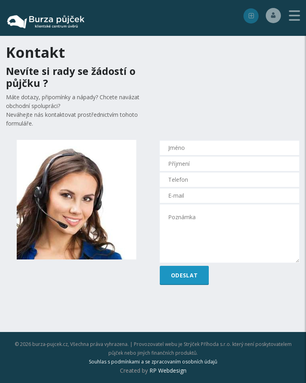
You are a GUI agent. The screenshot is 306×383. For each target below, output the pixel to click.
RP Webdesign (167, 370)
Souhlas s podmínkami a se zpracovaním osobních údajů (153, 361)
